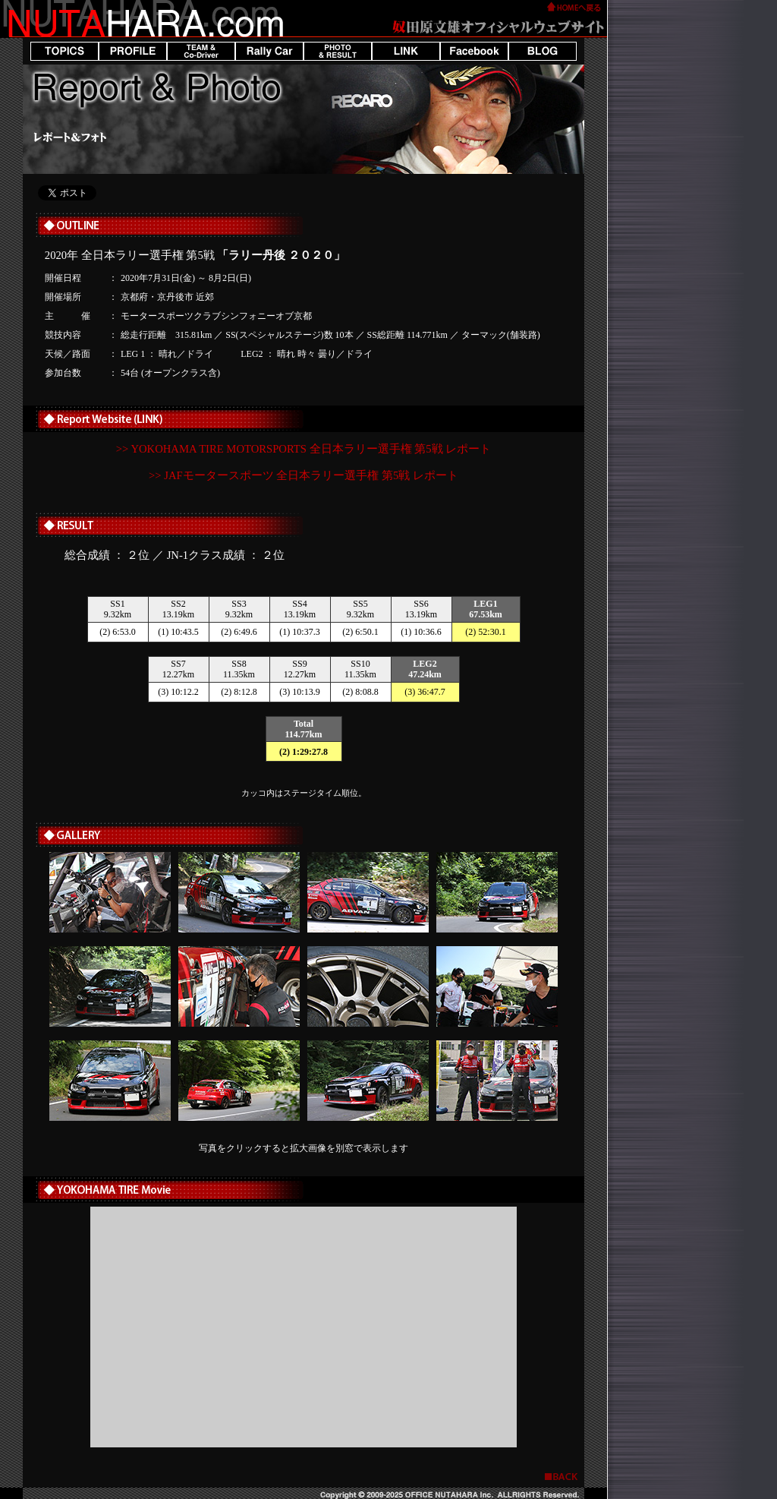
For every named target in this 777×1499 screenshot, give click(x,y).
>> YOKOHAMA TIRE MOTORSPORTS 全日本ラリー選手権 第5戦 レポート (303, 449)
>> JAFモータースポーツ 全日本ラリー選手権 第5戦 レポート (303, 475)
